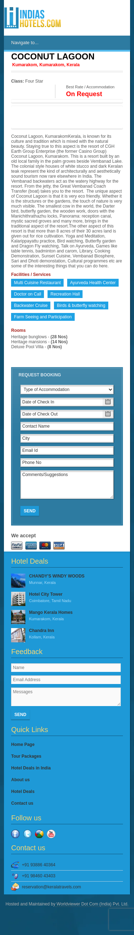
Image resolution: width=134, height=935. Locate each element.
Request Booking (40, 374)
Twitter (27, 834)
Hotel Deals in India (31, 768)
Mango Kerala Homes (67, 616)
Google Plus (39, 834)
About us (20, 779)
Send (29, 510)
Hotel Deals (22, 791)
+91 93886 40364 (38, 864)
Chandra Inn (67, 634)
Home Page (22, 744)
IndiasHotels (32, 17)
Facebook (15, 834)
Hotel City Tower (67, 598)
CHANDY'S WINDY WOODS (67, 580)
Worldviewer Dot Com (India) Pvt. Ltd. (92, 904)
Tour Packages (26, 756)
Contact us (22, 803)
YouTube (51, 834)
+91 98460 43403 (38, 875)
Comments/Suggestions (67, 484)
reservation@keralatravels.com (51, 886)
